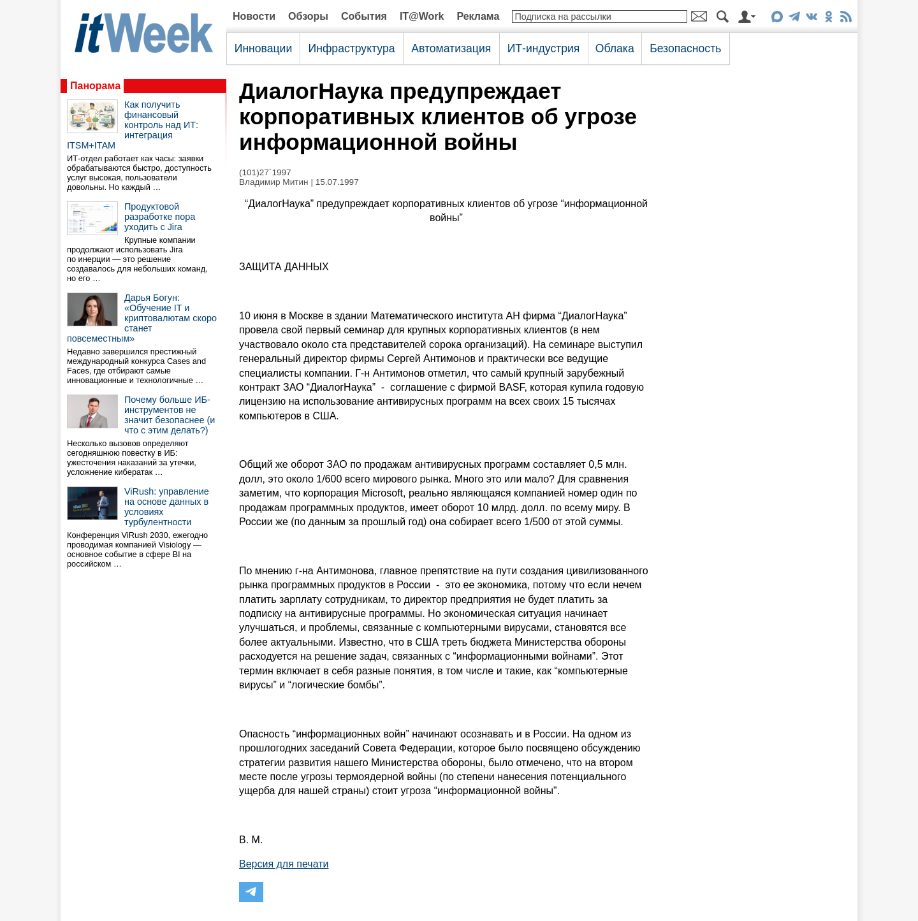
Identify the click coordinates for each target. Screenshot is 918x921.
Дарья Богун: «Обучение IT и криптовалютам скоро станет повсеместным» (142, 318)
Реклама (477, 16)
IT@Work (422, 16)
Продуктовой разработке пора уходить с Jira (159, 216)
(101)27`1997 (265, 172)
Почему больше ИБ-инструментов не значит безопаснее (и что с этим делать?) (169, 415)
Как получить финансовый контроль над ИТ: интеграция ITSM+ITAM (132, 124)
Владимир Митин (274, 182)
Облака (614, 48)
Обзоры (308, 16)
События (364, 16)
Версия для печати (283, 864)
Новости (254, 16)
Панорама (95, 85)
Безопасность (685, 48)
